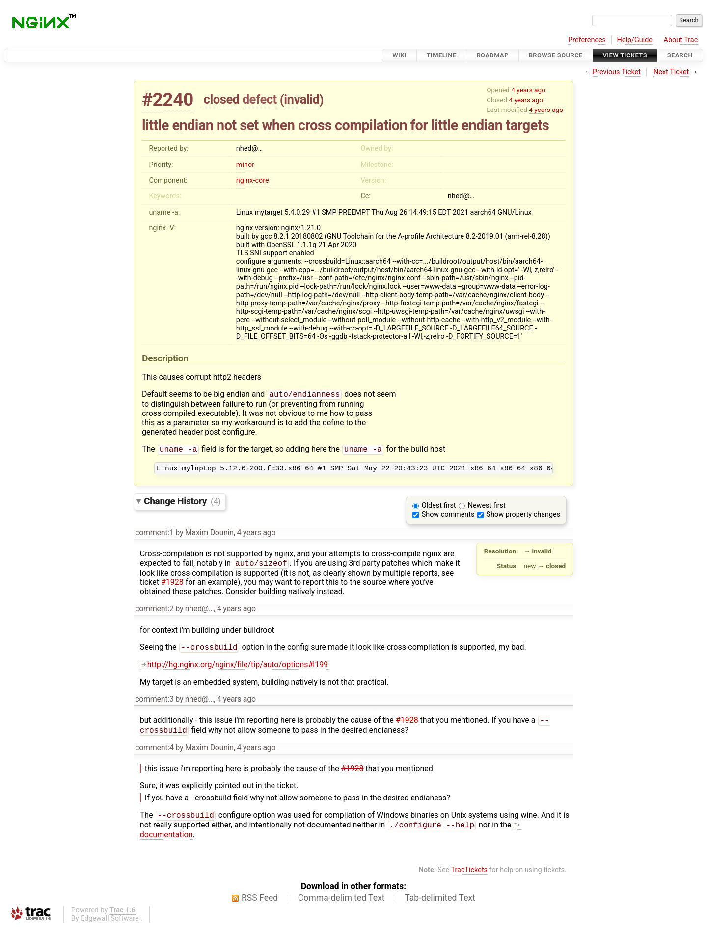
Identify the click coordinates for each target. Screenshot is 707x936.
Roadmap (492, 55)
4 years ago (528, 90)
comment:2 (154, 613)
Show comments (448, 518)
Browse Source (556, 55)
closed (222, 99)
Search (680, 55)
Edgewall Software (110, 928)
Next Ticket (671, 72)
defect (260, 99)
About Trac (681, 40)
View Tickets (625, 55)
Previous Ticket (617, 72)
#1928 (172, 586)
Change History (182, 504)
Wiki (399, 55)
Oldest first (439, 509)
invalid (301, 99)
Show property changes (523, 518)
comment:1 (154, 536)
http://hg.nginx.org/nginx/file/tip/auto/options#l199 (234, 670)
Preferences (587, 40)
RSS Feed (260, 907)
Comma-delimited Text (341, 907)
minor (245, 165)
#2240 (167, 99)
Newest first (487, 509)
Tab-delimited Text (440, 907)
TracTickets (469, 879)
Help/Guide (635, 40)
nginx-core (252, 180)
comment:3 (154, 704)
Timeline (442, 55)
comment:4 (154, 755)
